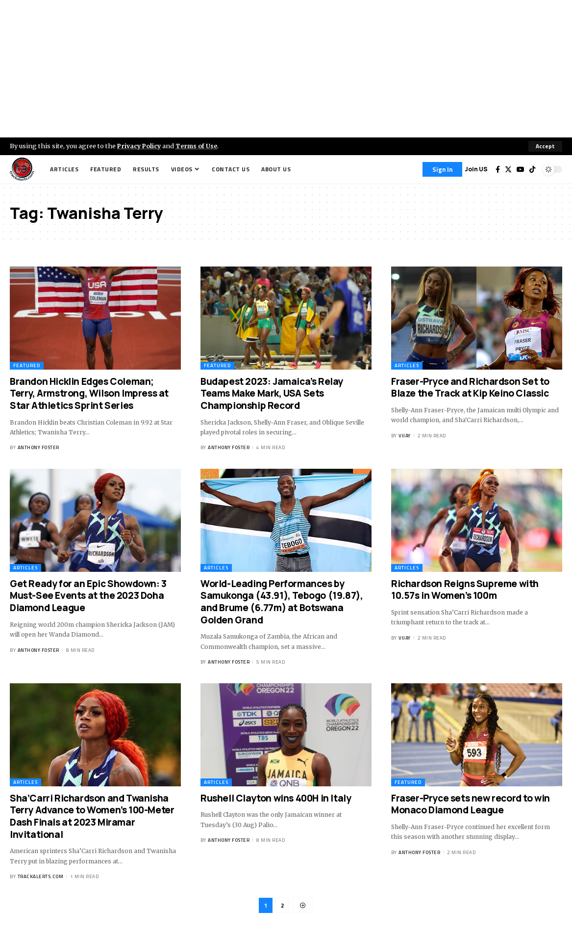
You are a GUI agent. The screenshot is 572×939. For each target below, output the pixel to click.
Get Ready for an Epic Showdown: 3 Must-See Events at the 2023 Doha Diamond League (88, 595)
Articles (407, 365)
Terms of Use (199, 146)
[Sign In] (442, 169)
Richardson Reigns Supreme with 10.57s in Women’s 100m (465, 589)
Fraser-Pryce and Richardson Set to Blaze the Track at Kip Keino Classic (470, 387)
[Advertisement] (286, 68)
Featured (26, 365)
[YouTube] (520, 169)
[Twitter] (508, 169)
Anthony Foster (38, 448)
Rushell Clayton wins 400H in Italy (275, 798)
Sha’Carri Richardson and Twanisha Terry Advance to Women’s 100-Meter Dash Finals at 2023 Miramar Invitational (92, 816)
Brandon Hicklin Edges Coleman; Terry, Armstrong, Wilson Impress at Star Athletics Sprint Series (89, 393)
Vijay (404, 435)
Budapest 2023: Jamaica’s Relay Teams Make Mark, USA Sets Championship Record (271, 393)
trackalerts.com (41, 876)
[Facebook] (497, 169)
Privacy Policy (140, 146)
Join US (476, 169)
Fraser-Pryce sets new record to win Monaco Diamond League (470, 804)
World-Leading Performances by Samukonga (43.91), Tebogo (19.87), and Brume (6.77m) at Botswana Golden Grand (281, 601)
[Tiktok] (532, 169)
